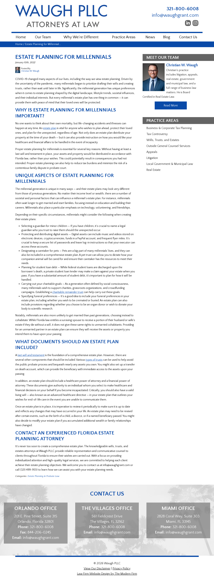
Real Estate (153, 170)
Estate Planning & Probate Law (43, 476)
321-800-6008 (183, 8)
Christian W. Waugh (182, 65)
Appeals (151, 152)
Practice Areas (123, 37)
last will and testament (31, 355)
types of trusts (94, 359)
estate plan (49, 128)
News (150, 37)
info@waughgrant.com (175, 15)
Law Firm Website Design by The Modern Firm (107, 573)
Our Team (43, 37)
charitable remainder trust (67, 292)
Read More (171, 105)
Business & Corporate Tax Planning (169, 128)
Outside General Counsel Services (168, 146)
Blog (166, 37)
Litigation (152, 158)
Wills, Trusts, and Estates (162, 140)
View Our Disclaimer (97, 568)
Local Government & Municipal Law (169, 164)
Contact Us (188, 37)
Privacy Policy (121, 568)
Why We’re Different (81, 37)
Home (21, 37)
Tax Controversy (157, 134)
